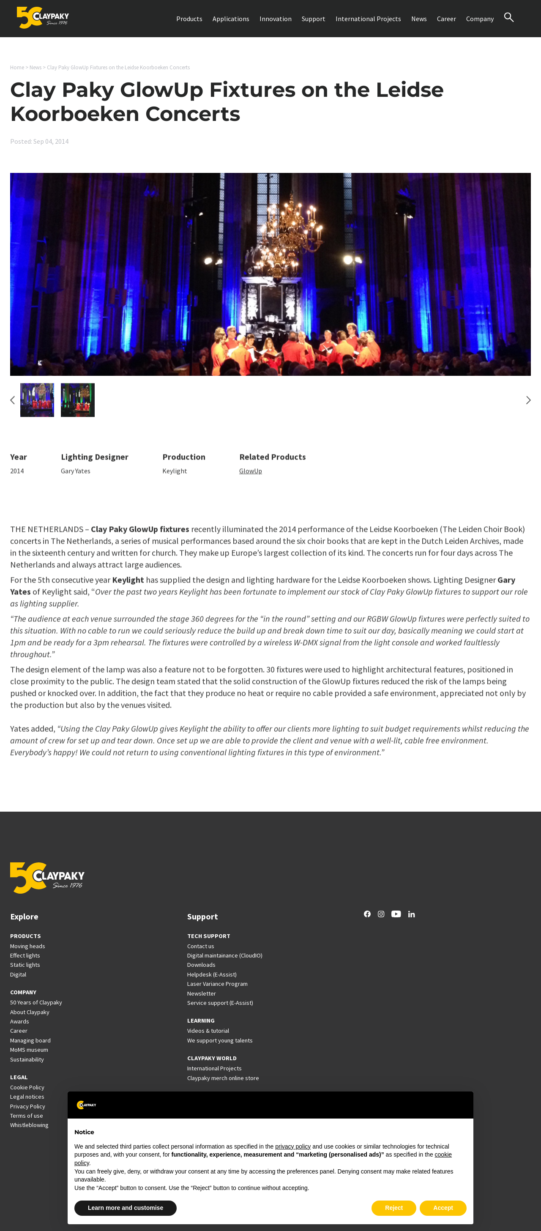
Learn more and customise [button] (125, 1207)
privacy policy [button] (293, 1146)
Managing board (30, 1040)
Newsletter (201, 993)
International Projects (368, 18)
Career (446, 18)
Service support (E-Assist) (220, 1003)
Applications (231, 18)
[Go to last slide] (12, 404)
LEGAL (19, 1077)
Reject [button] (394, 1207)
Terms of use (26, 1115)
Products (189, 18)
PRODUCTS (25, 936)
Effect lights (25, 955)
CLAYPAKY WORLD (212, 1058)
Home (17, 67)
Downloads (201, 964)
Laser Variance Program (217, 984)
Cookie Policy (27, 1087)
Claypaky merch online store (223, 1078)
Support (313, 18)
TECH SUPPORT (208, 936)
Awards (19, 1021)
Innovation (276, 18)
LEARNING (201, 1020)
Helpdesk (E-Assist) (212, 974)
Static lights (25, 964)
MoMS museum (29, 1049)
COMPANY (23, 992)
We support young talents (220, 1040)
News (419, 18)
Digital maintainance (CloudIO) (224, 955)
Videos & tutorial (208, 1030)
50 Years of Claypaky (36, 1002)
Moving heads (27, 946)
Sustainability (27, 1059)
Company (480, 18)
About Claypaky (29, 1012)
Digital (18, 974)
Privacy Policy (27, 1106)
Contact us (200, 946)
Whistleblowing (29, 1125)
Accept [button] (443, 1207)
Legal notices (27, 1096)
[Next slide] (528, 404)
